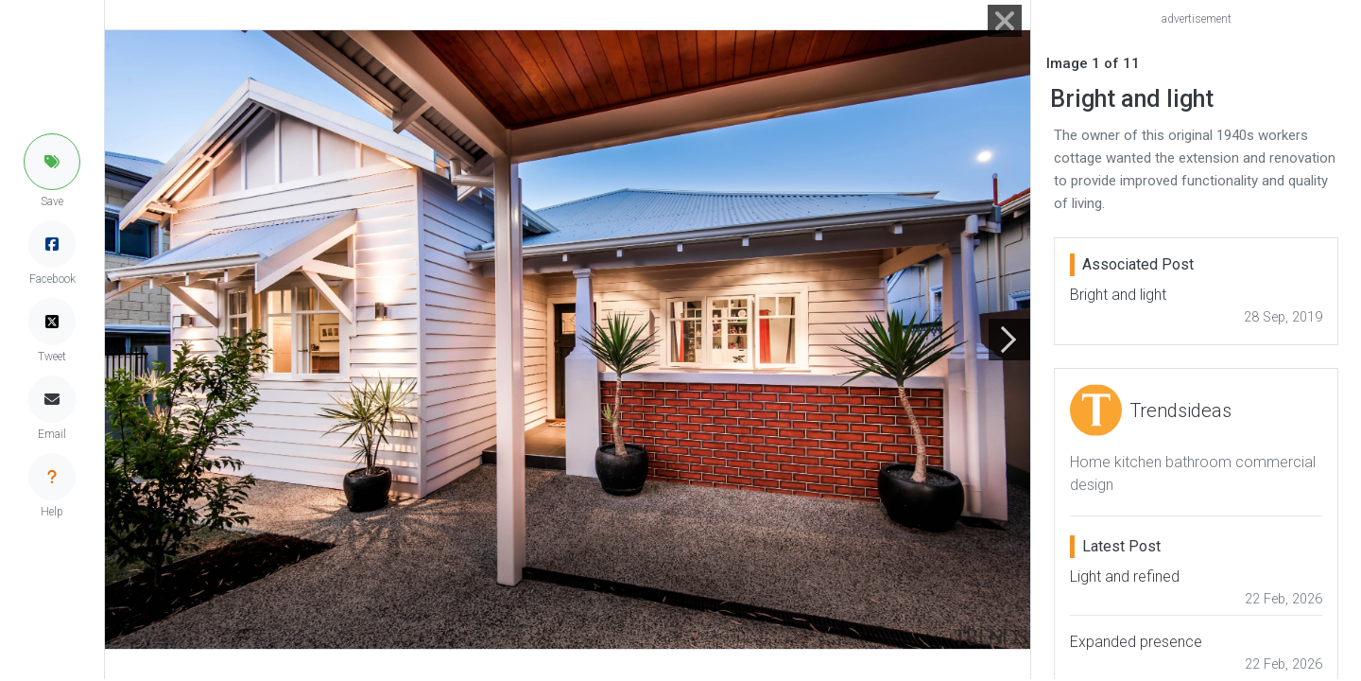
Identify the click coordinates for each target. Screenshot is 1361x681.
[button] (52, 161)
